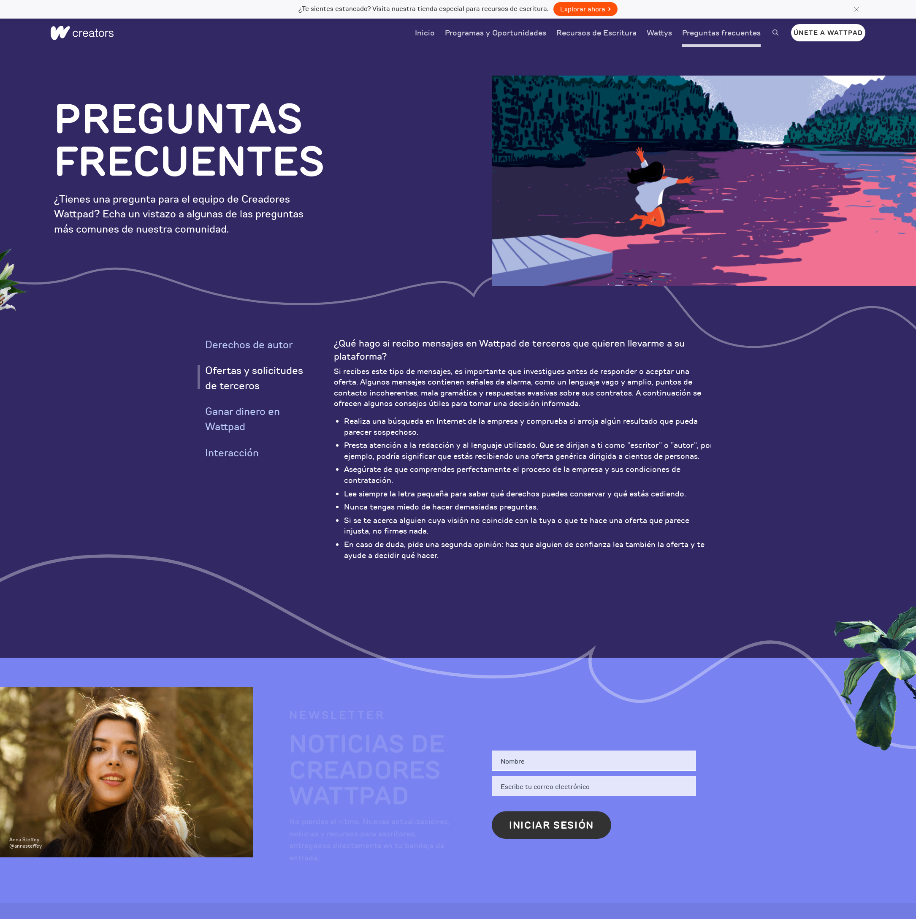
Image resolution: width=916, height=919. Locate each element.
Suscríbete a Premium (424, 913)
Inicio (435, 38)
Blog (285, 913)
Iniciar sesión (551, 814)
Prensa (627, 913)
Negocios (587, 913)
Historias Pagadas (339, 913)
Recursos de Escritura (606, 32)
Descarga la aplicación (516, 913)
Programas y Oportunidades (505, 32)
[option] (257, 333)
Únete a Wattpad (831, 33)
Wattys (669, 38)
